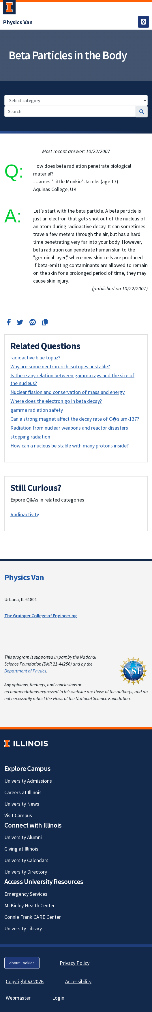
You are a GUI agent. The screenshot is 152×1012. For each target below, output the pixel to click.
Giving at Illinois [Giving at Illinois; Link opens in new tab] (21, 848)
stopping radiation (30, 436)
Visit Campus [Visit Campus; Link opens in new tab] (18, 815)
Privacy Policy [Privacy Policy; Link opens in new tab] (74, 963)
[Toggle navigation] (143, 22)
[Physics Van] (18, 22)
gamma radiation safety (36, 410)
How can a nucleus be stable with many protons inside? (69, 445)
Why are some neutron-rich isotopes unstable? (60, 366)
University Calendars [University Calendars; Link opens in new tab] (26, 860)
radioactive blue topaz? (35, 357)
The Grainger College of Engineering (40, 615)
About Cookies (22, 962)
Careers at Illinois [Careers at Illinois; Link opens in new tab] (23, 792)
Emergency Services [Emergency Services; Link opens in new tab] (25, 894)
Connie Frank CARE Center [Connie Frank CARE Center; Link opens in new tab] (32, 917)
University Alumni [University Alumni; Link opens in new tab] (23, 837)
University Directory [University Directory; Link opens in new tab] (25, 871)
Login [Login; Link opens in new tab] (58, 997)
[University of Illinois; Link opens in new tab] (26, 743)
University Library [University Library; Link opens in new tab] (23, 928)
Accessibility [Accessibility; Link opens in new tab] (78, 981)
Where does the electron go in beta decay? (56, 401)
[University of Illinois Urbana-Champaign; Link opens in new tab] (9, 8)
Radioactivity (24, 514)
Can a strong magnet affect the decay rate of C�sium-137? (74, 419)
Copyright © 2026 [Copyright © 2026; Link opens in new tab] (25, 981)
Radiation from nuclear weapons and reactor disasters (69, 427)
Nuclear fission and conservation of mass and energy (67, 392)
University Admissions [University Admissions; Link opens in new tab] (28, 780)
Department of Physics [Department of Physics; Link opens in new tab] (25, 671)
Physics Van (24, 577)
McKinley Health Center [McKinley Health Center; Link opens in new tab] (29, 905)
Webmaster (18, 997)
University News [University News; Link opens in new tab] (21, 804)
